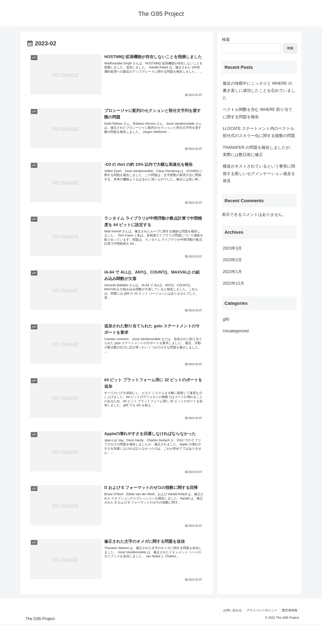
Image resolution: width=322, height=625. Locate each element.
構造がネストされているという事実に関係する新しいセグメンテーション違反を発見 (259, 173)
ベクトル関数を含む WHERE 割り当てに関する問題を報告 (257, 113)
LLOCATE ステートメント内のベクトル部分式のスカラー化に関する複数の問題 (259, 132)
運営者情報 (289, 611)
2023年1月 (232, 271)
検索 (226, 39)
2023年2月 (232, 260)
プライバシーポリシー (261, 611)
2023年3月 (232, 248)
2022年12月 (233, 283)
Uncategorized (236, 331)
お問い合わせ (231, 611)
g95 (226, 319)
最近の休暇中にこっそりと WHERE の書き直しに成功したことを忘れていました (259, 90)
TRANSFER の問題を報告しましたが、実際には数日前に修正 (258, 151)
